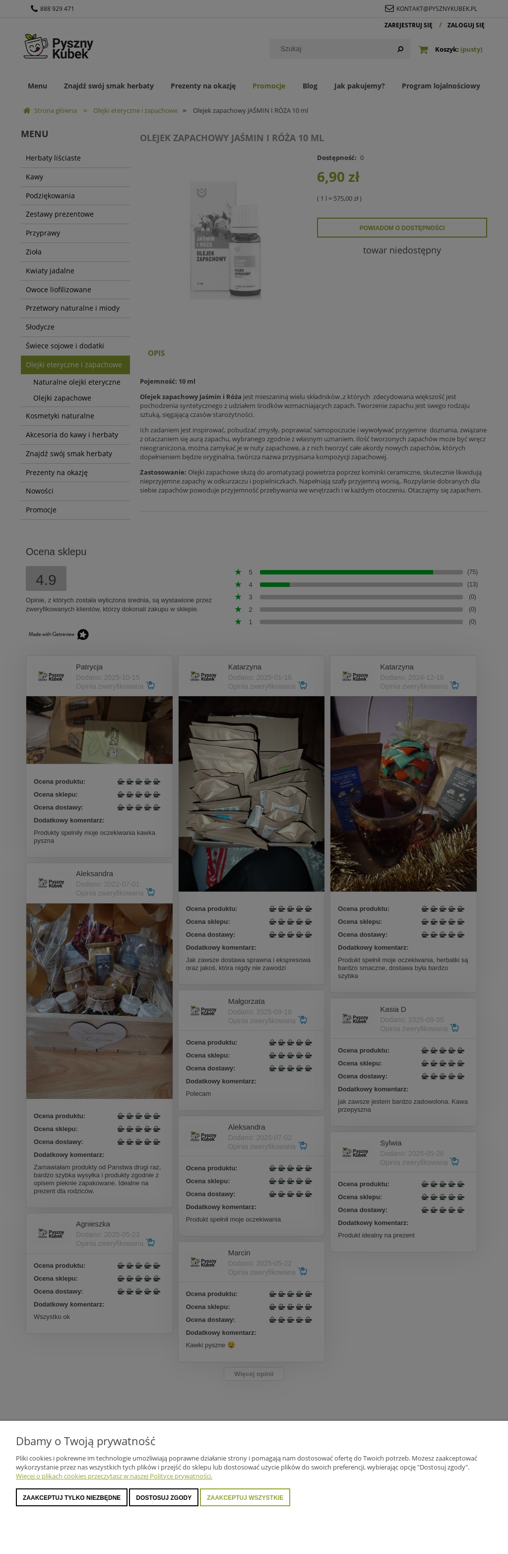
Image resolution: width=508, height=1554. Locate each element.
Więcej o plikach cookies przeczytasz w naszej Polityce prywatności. (114, 1476)
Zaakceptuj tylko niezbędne (72, 1497)
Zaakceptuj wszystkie (245, 1497)
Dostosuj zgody (163, 1497)
